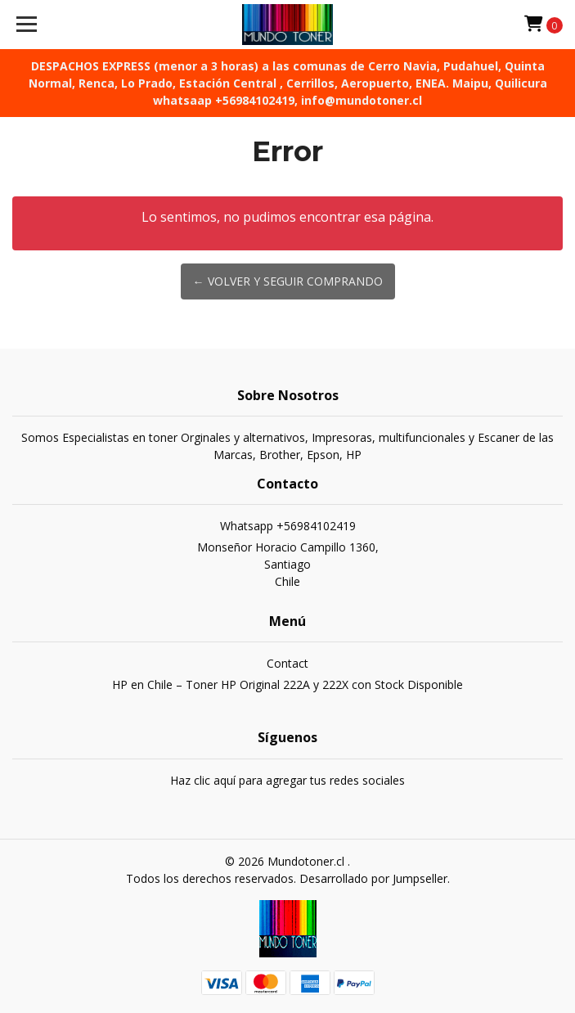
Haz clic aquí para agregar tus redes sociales (287, 780)
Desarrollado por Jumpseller (373, 878)
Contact (287, 663)
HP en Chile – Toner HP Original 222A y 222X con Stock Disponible (287, 684)
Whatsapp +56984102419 (288, 526)
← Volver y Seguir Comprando (288, 281)
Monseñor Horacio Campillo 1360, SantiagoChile (288, 564)
